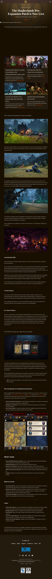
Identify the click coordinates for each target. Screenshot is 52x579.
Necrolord (17, 394)
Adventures (40, 394)
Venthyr (28, 394)
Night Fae (22, 394)
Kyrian (13, 394)
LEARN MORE (20, 80)
